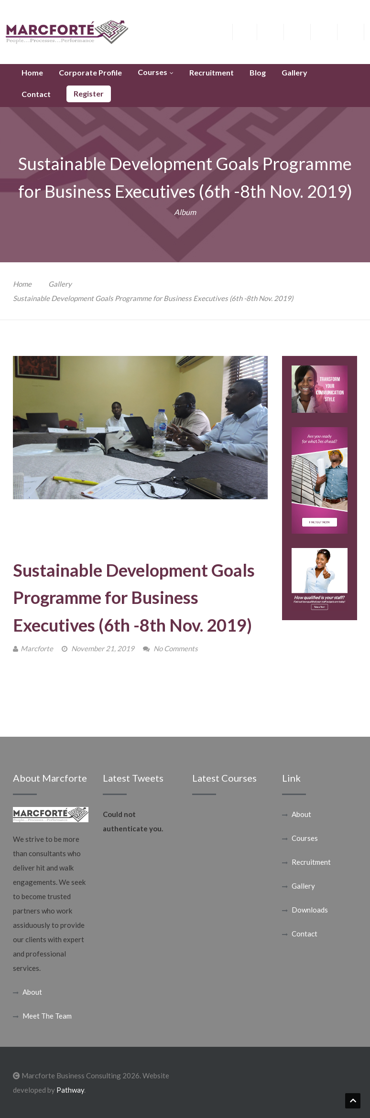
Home (22, 284)
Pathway (70, 1090)
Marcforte (37, 648)
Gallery (60, 284)
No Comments (175, 648)
